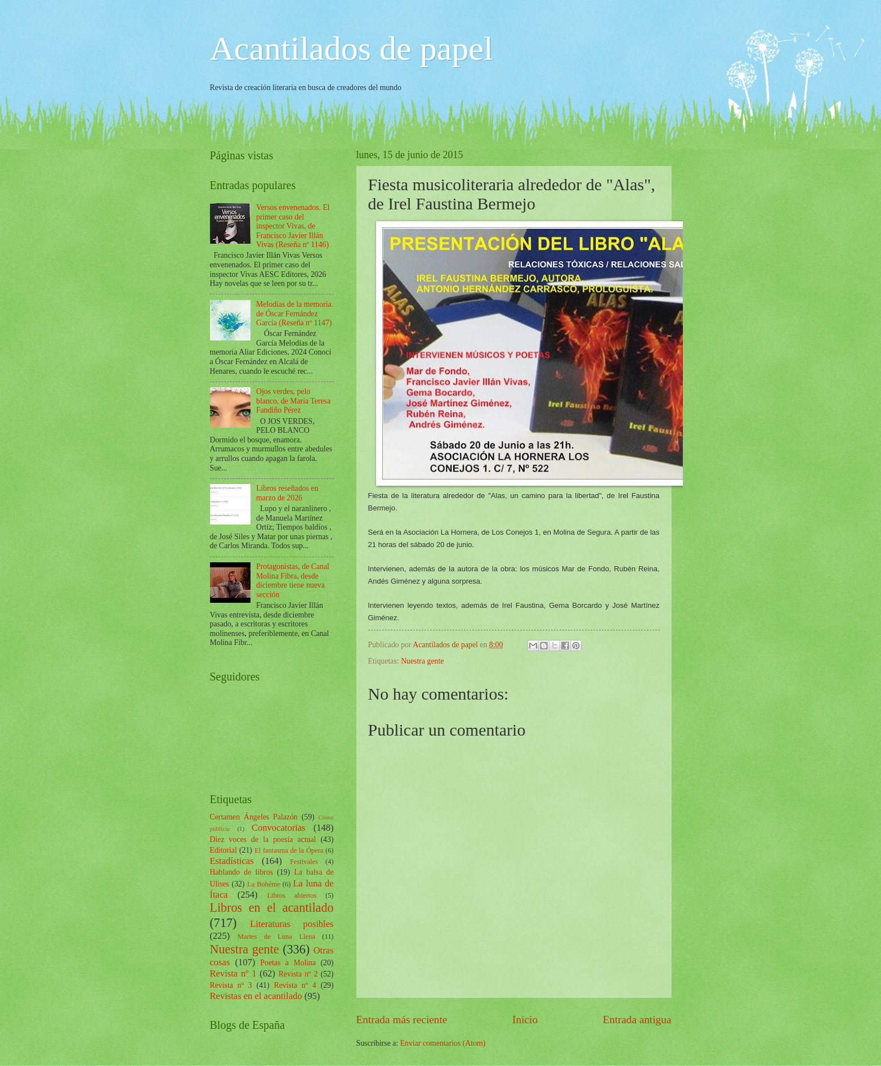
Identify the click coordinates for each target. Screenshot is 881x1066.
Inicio (525, 1019)
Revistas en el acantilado (256, 996)
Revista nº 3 (231, 985)
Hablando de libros (241, 872)
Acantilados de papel (351, 48)
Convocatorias (279, 827)
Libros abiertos (291, 895)
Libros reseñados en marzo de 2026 (287, 493)
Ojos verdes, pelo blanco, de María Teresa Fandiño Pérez (293, 400)
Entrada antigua (637, 1019)
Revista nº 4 (295, 985)
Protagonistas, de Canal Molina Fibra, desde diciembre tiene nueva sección (292, 580)
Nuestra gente (422, 661)
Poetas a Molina (288, 962)
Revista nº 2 (298, 974)
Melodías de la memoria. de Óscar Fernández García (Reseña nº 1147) (294, 313)
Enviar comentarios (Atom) (443, 1043)
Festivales (304, 862)
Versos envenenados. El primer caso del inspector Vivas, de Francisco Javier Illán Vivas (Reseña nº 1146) (293, 226)
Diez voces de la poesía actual (263, 839)
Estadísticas (232, 861)
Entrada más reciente (402, 1019)
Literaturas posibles (291, 924)
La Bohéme (263, 884)
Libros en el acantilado (272, 908)
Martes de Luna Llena (276, 936)
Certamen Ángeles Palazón (254, 817)
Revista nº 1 (233, 973)
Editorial (223, 850)
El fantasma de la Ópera (288, 850)
